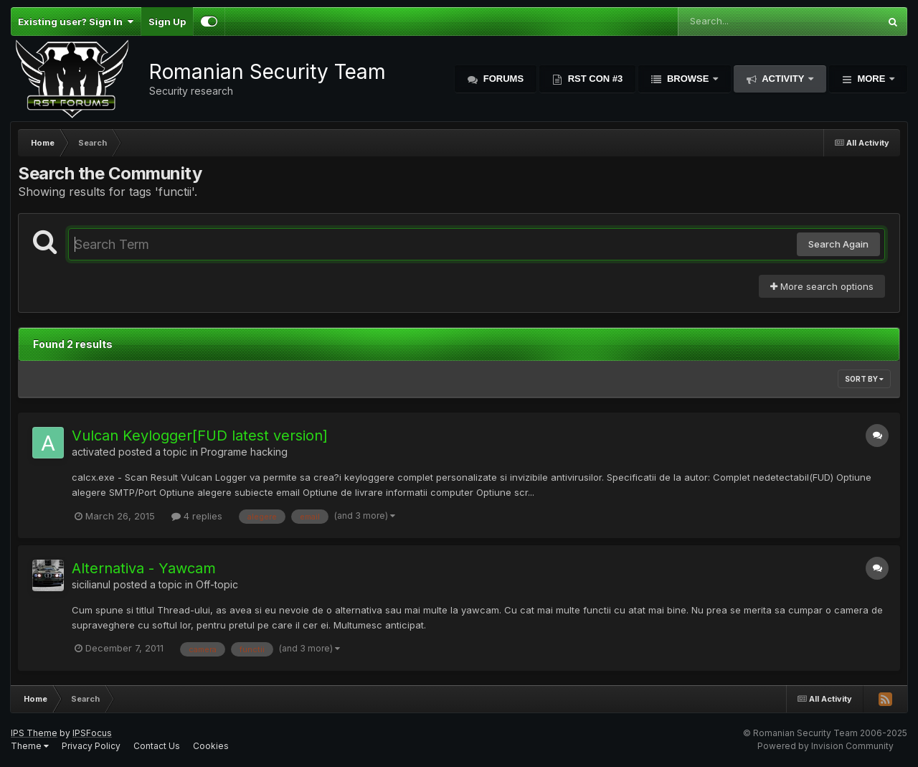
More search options (822, 286)
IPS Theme (34, 733)
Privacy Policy (91, 745)
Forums (502, 78)
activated (93, 452)
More (871, 78)
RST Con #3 (594, 78)
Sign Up (167, 21)
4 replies (196, 516)
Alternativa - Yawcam (144, 568)
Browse (687, 78)
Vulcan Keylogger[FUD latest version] (200, 435)
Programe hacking (244, 452)
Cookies (211, 745)
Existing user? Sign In (75, 21)
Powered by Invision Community (825, 745)
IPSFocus (92, 733)
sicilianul (91, 584)
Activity (783, 78)
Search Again (838, 244)
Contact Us (156, 745)
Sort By (864, 379)
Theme (30, 745)
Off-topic (217, 584)
